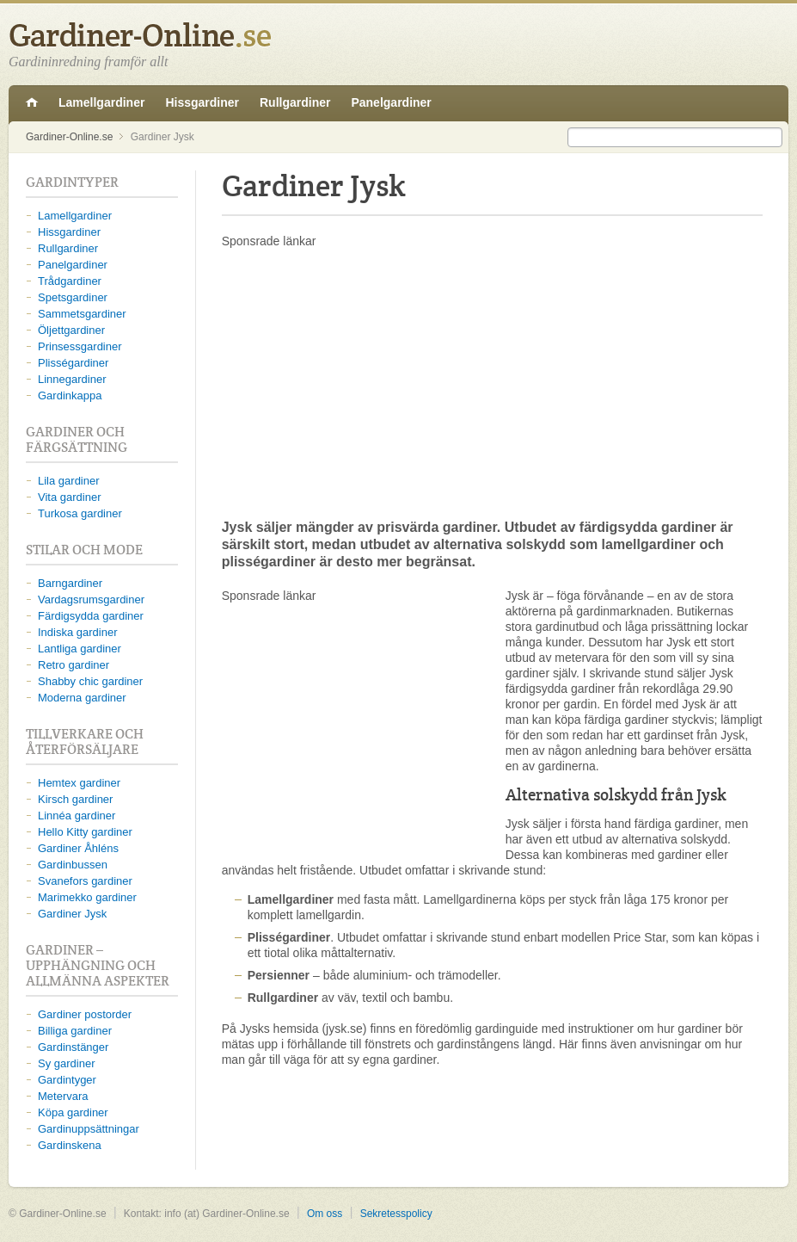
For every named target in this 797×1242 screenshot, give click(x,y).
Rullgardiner (295, 102)
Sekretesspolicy (396, 1214)
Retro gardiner (73, 664)
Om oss (324, 1214)
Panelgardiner (391, 102)
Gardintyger (67, 1079)
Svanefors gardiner (85, 880)
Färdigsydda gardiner (91, 615)
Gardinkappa (69, 395)
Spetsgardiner (72, 297)
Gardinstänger (73, 1047)
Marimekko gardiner (87, 897)
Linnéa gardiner (76, 815)
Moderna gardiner (82, 697)
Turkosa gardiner (80, 513)
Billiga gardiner (75, 1030)
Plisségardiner (73, 362)
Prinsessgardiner (80, 346)
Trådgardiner (69, 281)
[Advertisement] (492, 383)
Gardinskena (69, 1145)
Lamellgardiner (101, 102)
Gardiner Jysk (72, 913)
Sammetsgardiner (82, 313)
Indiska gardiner (78, 632)
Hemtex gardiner (79, 782)
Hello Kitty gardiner (85, 831)
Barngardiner (70, 583)
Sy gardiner (66, 1063)
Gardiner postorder (85, 1014)
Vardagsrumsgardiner (91, 599)
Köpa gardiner (73, 1112)
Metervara (63, 1096)
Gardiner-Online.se (31, 103)
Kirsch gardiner (75, 799)
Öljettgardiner (71, 330)
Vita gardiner (69, 497)
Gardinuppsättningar (88, 1128)
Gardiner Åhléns (78, 848)
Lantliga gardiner (79, 648)
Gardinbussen (72, 864)
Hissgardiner (202, 102)
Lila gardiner (69, 480)
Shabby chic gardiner (90, 681)
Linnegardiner (72, 379)
